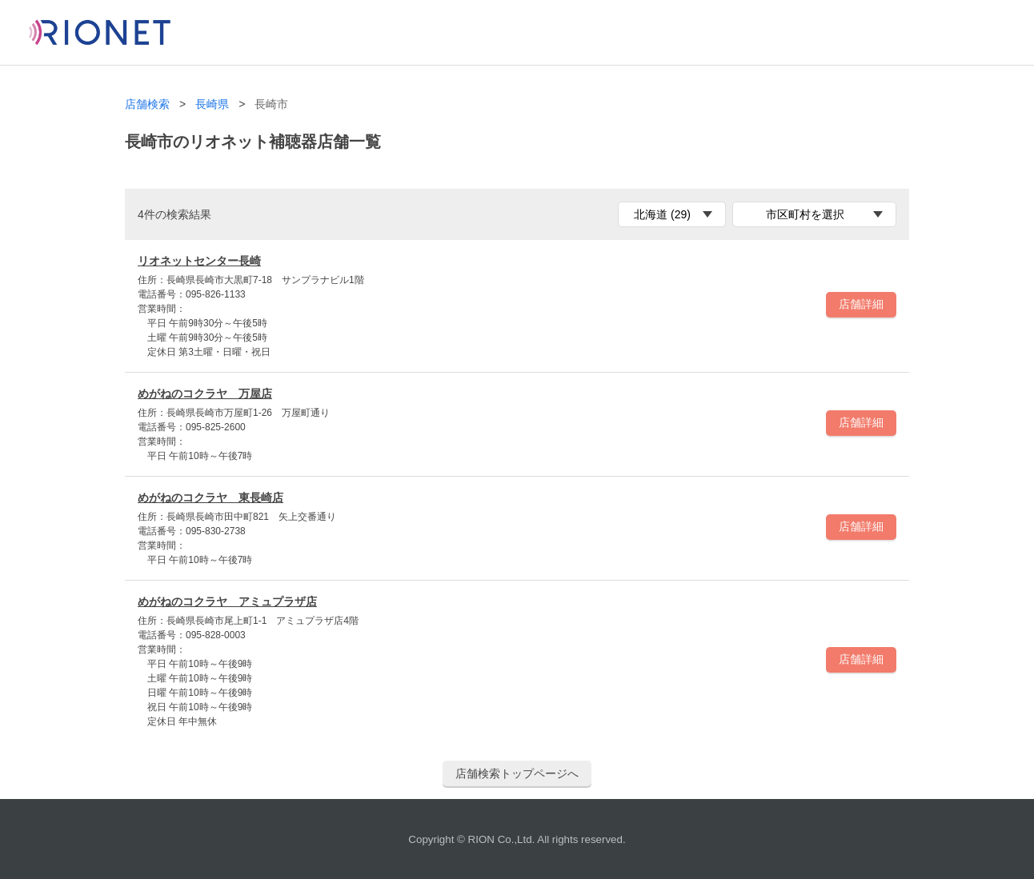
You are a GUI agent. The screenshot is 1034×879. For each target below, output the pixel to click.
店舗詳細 (861, 304)
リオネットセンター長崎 (199, 260)
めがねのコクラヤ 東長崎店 (210, 497)
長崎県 (212, 104)
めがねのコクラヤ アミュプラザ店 (227, 601)
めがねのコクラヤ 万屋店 (205, 393)
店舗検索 (147, 104)
